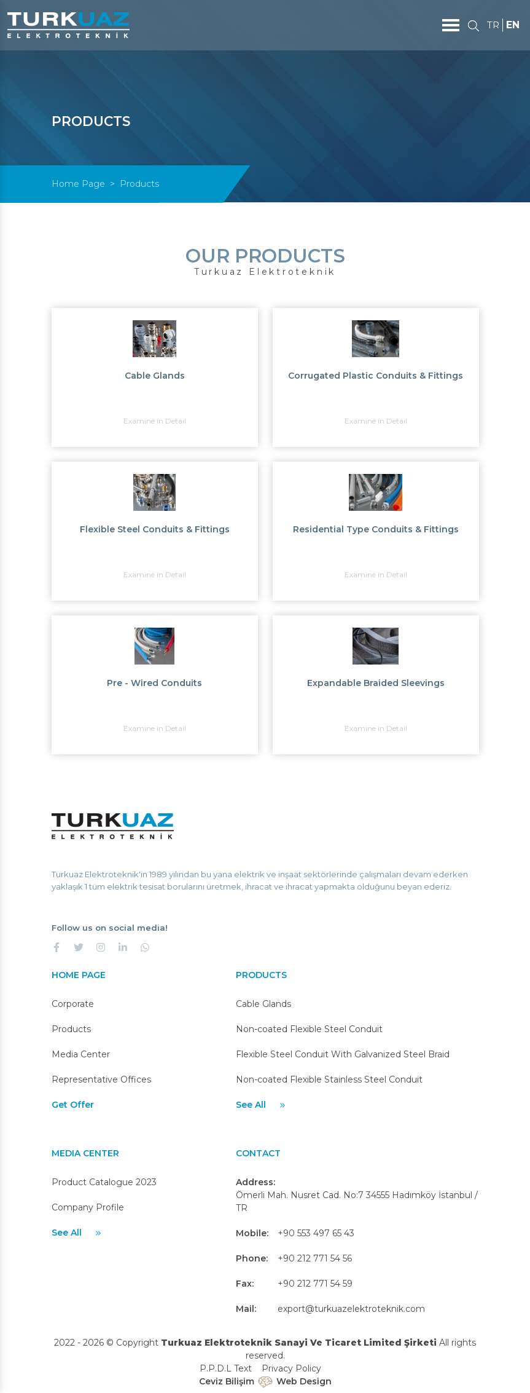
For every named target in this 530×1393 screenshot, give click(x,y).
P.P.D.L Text (226, 1368)
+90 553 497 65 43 (316, 1233)
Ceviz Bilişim (226, 1381)
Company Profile (88, 1207)
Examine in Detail (154, 420)
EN (513, 25)
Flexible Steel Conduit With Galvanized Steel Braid (343, 1054)
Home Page (78, 183)
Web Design (304, 1381)
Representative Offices (101, 1079)
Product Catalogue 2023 (104, 1182)
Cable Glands (263, 1003)
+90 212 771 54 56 (315, 1258)
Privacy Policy (291, 1368)
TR (492, 25)
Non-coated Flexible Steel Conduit (309, 1029)
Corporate (73, 1003)
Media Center (81, 1054)
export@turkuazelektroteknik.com (351, 1308)
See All (261, 1104)
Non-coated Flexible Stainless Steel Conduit (329, 1079)
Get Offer (73, 1104)
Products (71, 1029)
